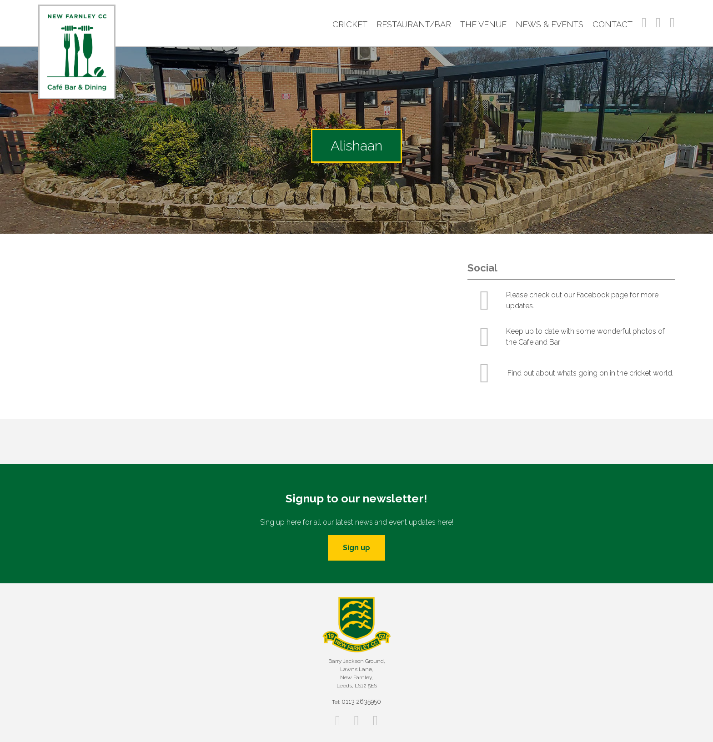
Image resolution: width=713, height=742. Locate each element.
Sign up (356, 547)
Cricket (349, 24)
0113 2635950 (361, 701)
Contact (612, 24)
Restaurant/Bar (414, 24)
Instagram (658, 23)
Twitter (672, 23)
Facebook (644, 23)
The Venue (483, 24)
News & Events (549, 24)
